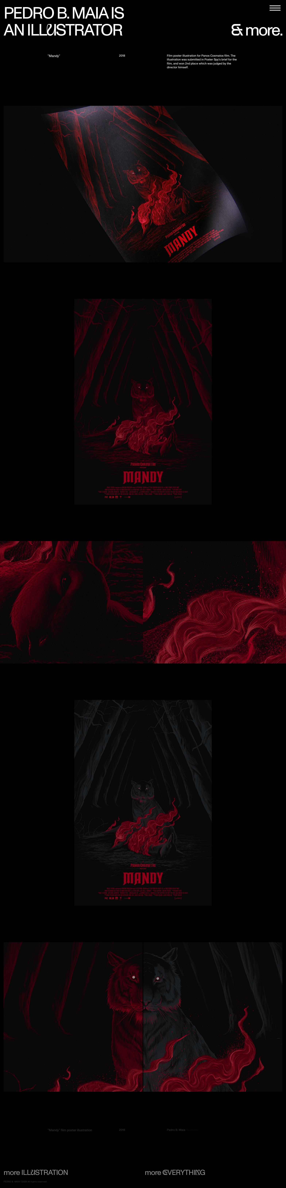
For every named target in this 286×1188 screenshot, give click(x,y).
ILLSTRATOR (74, 30)
